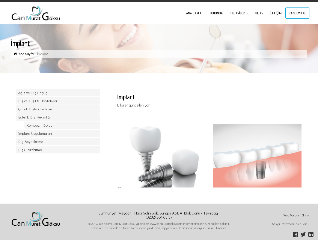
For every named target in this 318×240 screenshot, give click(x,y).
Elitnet (305, 215)
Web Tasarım (291, 215)
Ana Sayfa (26, 53)
